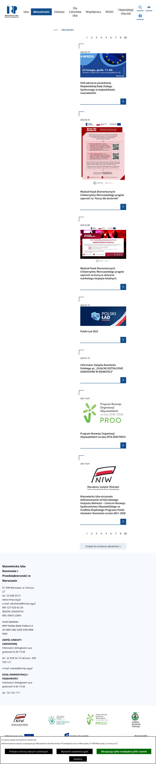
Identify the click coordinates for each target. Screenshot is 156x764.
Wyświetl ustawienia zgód (74, 751)
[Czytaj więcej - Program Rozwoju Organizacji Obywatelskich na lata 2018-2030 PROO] (103, 419)
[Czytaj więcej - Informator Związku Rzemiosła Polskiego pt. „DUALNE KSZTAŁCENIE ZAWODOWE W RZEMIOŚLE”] (103, 366)
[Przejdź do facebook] (140, 16)
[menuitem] (26, 11)
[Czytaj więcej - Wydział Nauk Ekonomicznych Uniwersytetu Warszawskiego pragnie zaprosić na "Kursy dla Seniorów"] (103, 160)
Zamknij (78, 758)
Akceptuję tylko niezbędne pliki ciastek (124, 751)
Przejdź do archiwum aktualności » (103, 546)
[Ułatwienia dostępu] (148, 7)
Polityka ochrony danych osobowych (28, 751)
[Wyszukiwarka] (140, 7)
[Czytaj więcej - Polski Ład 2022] (103, 320)
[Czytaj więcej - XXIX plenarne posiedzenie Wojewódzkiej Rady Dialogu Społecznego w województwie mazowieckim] (103, 74)
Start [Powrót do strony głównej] (55, 29)
